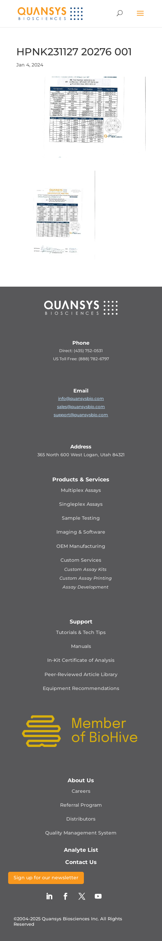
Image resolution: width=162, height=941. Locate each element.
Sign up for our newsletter (46, 878)
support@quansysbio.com (81, 414)
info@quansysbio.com (81, 398)
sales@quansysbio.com (81, 406)
